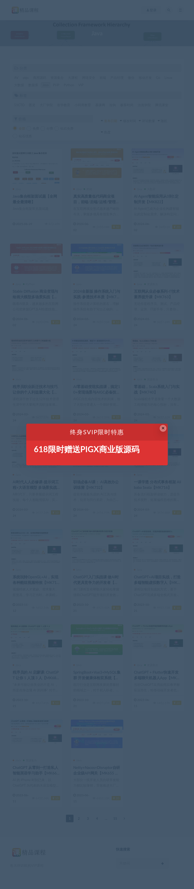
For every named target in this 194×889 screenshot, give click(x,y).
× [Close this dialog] (163, 428)
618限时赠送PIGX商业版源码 (86, 449)
